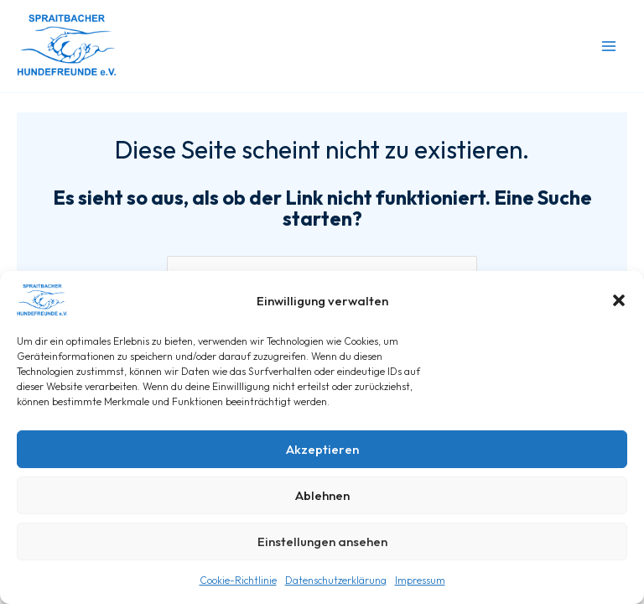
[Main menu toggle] (609, 46)
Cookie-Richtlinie (238, 580)
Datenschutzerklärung (336, 580)
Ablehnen (322, 495)
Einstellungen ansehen (322, 541)
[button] (618, 300)
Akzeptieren (322, 449)
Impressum (420, 580)
